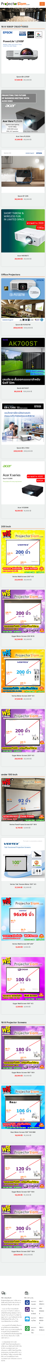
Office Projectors (10, 274)
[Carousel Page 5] (26, 25)
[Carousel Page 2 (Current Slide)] (21, 25)
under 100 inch (9, 774)
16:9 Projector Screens (14, 1022)
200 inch (6, 526)
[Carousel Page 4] (24, 25)
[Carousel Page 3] (23, 25)
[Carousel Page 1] (20, 25)
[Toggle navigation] (42, 4)
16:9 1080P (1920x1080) (14, 26)
